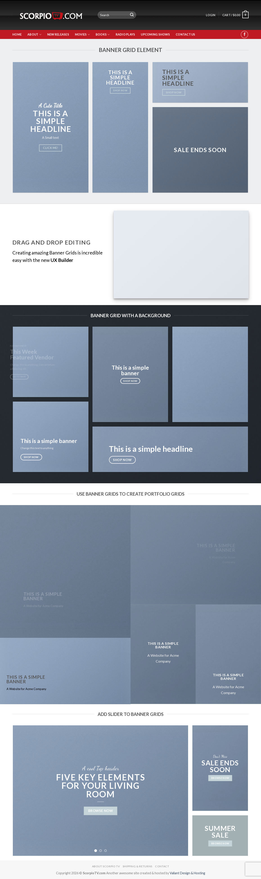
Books (103, 34)
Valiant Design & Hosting (187, 873)
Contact (162, 866)
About (34, 34)
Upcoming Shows (155, 34)
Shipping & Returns (137, 866)
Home (17, 34)
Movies (82, 34)
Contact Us (185, 34)
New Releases (58, 34)
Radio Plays (125, 34)
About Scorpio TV (106, 866)
